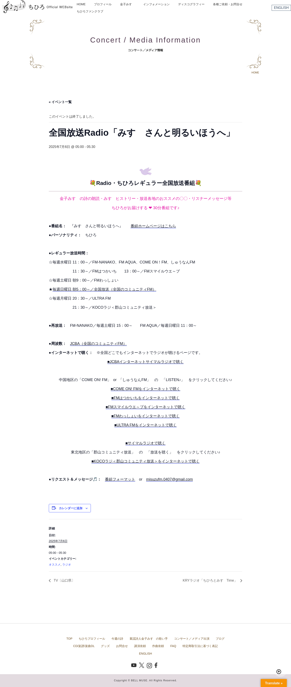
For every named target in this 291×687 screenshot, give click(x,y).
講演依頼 (140, 646)
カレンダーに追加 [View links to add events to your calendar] (70, 508)
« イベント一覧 (60, 102)
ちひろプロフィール (92, 638)
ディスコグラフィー (191, 4)
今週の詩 (117, 638)
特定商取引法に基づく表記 (200, 646)
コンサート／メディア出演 (191, 638)
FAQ (173, 646)
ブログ (220, 638)
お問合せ (122, 646)
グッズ (105, 646)
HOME (81, 4)
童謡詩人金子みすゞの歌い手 (149, 638)
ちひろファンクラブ (90, 11)
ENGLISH (281, 7)
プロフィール (103, 4)
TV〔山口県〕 (64, 580)
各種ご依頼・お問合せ (227, 4)
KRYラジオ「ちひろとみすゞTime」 (210, 580)
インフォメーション (156, 4)
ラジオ (66, 564)
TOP (69, 638)
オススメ (55, 564)
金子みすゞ (127, 4)
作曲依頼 (158, 646)
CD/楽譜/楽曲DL (84, 646)
